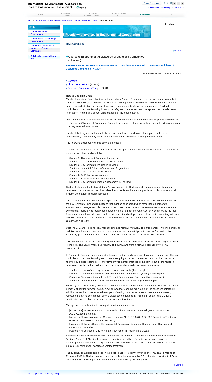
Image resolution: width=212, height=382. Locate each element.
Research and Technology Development (43, 39)
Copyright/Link (36, 373)
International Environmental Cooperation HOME (77, 20)
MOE (30, 20)
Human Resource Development (39, 32)
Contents (72, 80)
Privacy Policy (52, 373)
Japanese (154, 8)
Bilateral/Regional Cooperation (93, 14)
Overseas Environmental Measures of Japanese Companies (43, 48)
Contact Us (179, 8)
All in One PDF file (78, 84)
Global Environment (44, 20)
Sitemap (166, 8)
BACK (178, 50)
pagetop (178, 364)
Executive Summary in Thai (82, 88)
